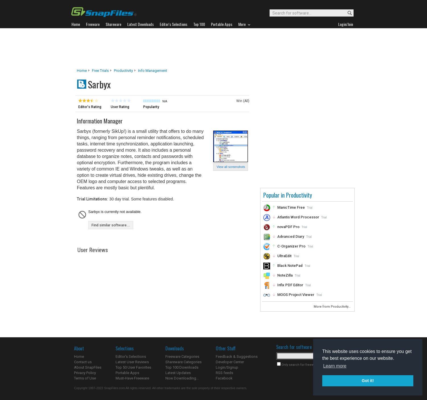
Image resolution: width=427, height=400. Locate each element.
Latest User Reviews (132, 362)
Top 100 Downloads (181, 367)
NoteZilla (285, 275)
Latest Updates (178, 373)
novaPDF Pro (288, 227)
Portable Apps (127, 373)
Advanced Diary (290, 236)
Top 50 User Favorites (133, 367)
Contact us (83, 362)
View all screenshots (231, 166)
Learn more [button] (334, 366)
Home (82, 70)
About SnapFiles (87, 367)
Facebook (224, 378)
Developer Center (230, 362)
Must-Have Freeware (132, 378)
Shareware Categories (183, 362)
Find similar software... (110, 225)
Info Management (152, 70)
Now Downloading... (182, 378)
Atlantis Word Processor (298, 217)
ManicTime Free (291, 207)
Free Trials (100, 70)
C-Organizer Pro (291, 246)
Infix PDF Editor (290, 285)
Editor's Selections (131, 356)
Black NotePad (290, 265)
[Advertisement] (213, 48)
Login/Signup (227, 367)
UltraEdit (284, 256)
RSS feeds (224, 373)
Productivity (123, 70)
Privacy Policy (85, 373)
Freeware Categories (182, 356)
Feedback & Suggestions (237, 356)
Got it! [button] (368, 380)
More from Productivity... (333, 306)
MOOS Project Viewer (295, 295)
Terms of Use (85, 378)
